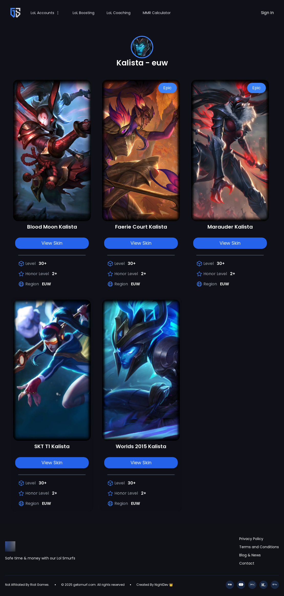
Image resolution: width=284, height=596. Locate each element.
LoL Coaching (118, 12)
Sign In (267, 13)
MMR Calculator (157, 12)
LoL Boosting (83, 12)
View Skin (51, 243)
